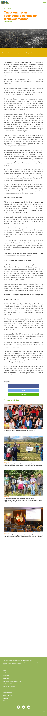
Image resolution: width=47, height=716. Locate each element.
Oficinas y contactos (9, 701)
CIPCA (5, 2)
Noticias (5, 698)
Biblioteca (6, 678)
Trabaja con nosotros (9, 686)
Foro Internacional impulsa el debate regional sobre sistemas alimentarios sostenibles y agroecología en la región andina (23, 535)
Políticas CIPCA (7, 695)
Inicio (4, 670)
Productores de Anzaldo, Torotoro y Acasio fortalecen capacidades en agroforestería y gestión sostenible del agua (23, 464)
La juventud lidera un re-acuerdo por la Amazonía (19, 430)
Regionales (6, 675)
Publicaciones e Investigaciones (12, 681)
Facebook (23, 386)
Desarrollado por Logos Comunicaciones (44, 712)
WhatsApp (23, 394)
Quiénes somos (7, 673)
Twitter (23, 390)
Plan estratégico (7, 692)
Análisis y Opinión (8, 684)
